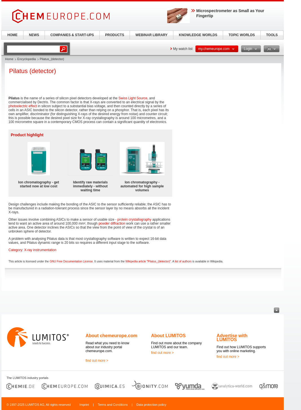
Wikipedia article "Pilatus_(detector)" (148, 261)
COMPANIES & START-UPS (72, 35)
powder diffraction (112, 223)
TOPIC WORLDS (241, 35)
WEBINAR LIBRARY (152, 35)
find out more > (97, 361)
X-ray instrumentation (40, 250)
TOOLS (272, 35)
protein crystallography (134, 220)
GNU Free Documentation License (71, 261)
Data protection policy (151, 404)
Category (15, 250)
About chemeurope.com (111, 335)
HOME (12, 35)
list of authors (183, 261)
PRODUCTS (114, 35)
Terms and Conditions (113, 404)
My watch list (183, 49)
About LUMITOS (168, 335)
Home (9, 59)
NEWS (34, 35)
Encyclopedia (26, 59)
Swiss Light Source (133, 98)
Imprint (84, 404)
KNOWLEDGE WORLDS (198, 35)
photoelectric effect (22, 106)
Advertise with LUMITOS (232, 337)
